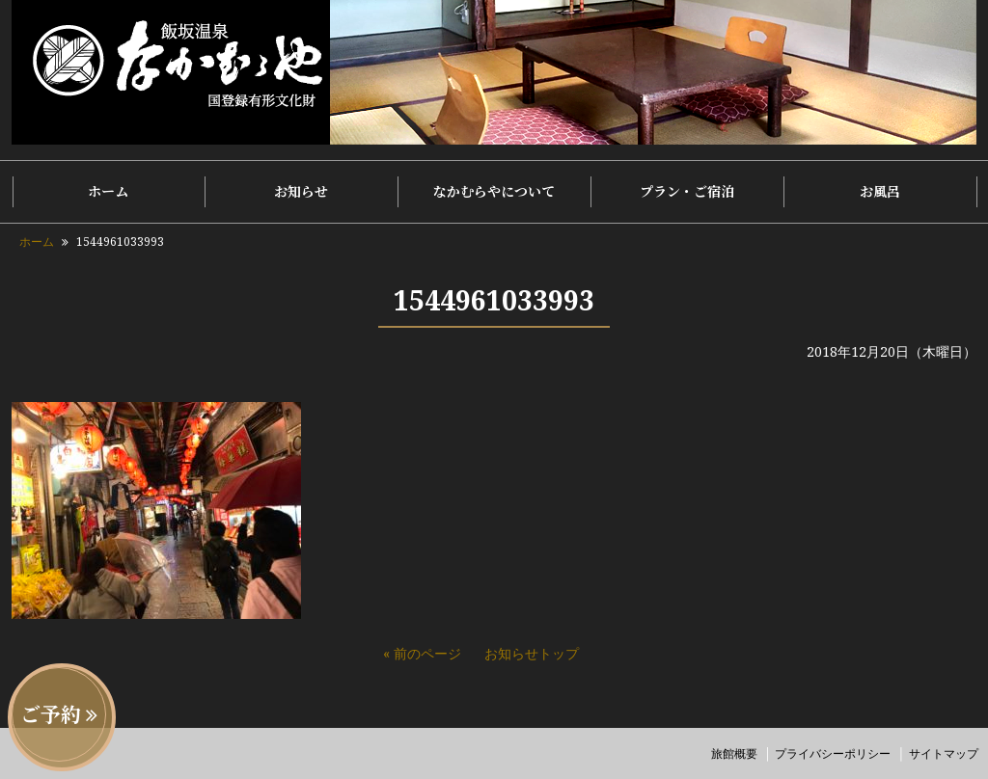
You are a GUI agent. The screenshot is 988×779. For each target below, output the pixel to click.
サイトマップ (943, 753)
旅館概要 (734, 753)
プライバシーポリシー (833, 753)
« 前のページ (422, 653)
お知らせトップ (531, 653)
